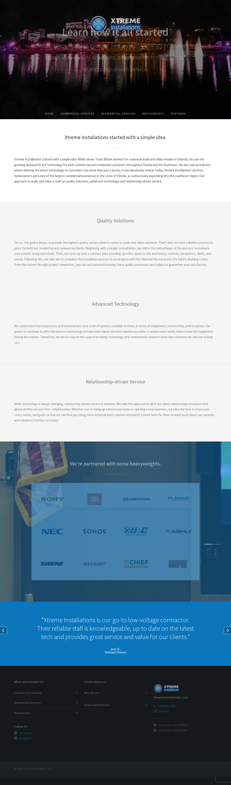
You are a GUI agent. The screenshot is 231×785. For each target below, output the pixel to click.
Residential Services (118, 114)
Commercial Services (77, 114)
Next (227, 630)
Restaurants (153, 114)
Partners (178, 114)
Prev (3, 630)
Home (49, 114)
